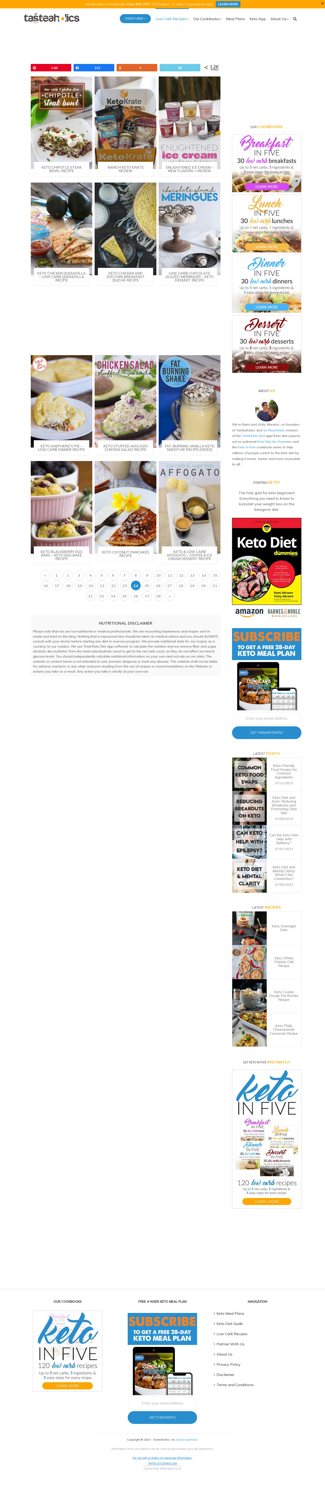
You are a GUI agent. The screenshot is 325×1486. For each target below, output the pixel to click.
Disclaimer (225, 1374)
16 (45, 585)
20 (91, 585)
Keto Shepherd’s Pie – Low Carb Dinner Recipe (61, 447)
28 (181, 585)
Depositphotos (188, 1439)
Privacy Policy (229, 1364)
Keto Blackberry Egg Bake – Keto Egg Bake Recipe (61, 555)
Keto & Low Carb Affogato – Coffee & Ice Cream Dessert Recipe (189, 555)
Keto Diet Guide (230, 1323)
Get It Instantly (162, 1417)
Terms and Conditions (235, 1384)
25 (147, 585)
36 (135, 596)
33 (101, 596)
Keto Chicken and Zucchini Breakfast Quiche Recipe (125, 276)
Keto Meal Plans (230, 1313)
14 (203, 575)
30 (203, 585)
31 (215, 585)
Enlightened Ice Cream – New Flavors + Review (189, 169)
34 (113, 596)
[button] (295, 18)
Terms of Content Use (162, 1463)
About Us (224, 1354)
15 (215, 575)
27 (169, 585)
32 (90, 596)
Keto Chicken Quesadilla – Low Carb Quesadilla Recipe (61, 276)
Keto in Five (247, 447)
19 (79, 585)
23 (125, 585)
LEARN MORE (228, 4)
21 (102, 585)
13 (192, 575)
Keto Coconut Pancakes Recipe (125, 553)
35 (124, 596)
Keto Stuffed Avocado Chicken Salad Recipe (125, 447)
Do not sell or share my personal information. (162, 1458)
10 (158, 575)
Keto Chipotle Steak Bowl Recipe (61, 169)
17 (57, 585)
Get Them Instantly (267, 732)
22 (113, 585)
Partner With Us (231, 1344)
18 (68, 585)
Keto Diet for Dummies (274, 441)
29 (192, 585)
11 (169, 575)
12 (181, 575)
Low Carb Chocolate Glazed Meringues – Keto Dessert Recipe (189, 276)
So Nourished (273, 430)
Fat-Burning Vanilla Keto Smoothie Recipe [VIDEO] (189, 447)
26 (158, 585)
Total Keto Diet (253, 436)
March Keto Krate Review (126, 169)
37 (147, 596)
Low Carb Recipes (232, 1333)
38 (158, 596)
